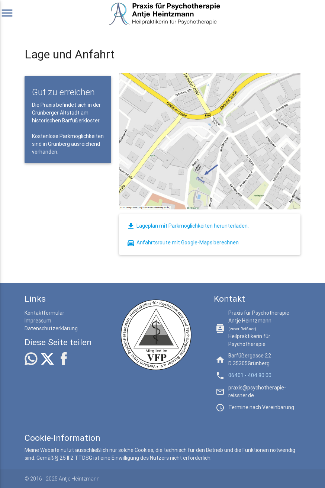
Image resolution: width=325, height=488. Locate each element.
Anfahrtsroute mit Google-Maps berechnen (182, 242)
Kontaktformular (44, 312)
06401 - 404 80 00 (249, 375)
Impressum (38, 320)
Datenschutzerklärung (51, 328)
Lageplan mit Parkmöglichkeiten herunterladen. (187, 225)
